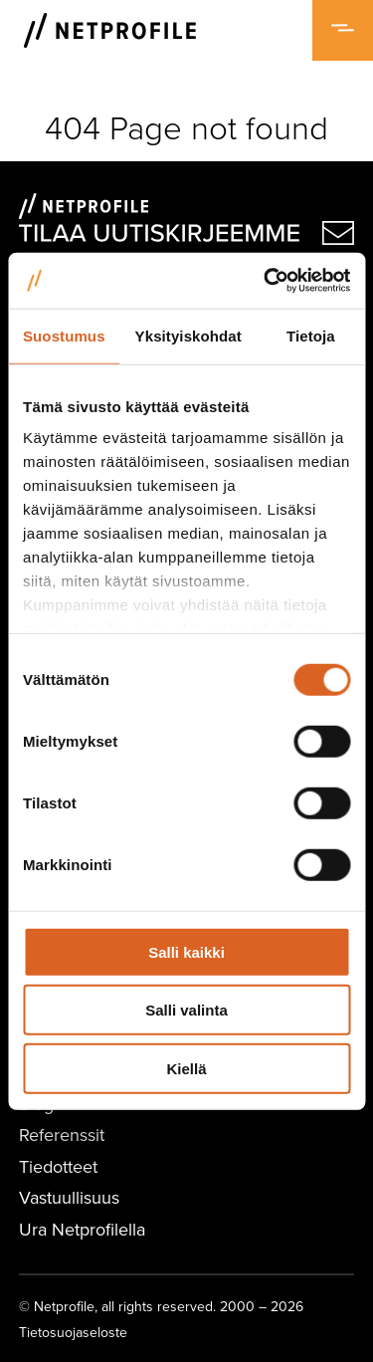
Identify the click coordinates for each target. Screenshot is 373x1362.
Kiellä (186, 1067)
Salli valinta (186, 1010)
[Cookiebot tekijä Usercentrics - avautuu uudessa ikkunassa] (265, 281)
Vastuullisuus (69, 1197)
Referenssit (61, 1134)
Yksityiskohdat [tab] (188, 335)
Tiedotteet (58, 1166)
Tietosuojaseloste (73, 1332)
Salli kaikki (186, 951)
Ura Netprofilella (82, 1229)
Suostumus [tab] (64, 335)
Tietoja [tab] (310, 335)
